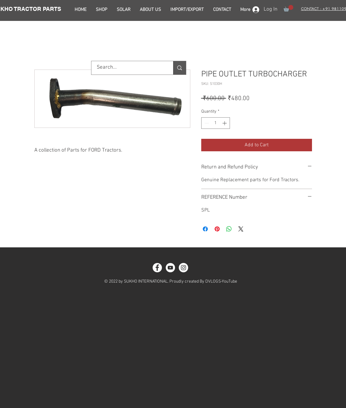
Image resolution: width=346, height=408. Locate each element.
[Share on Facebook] (205, 229)
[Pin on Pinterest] (217, 229)
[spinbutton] (215, 123)
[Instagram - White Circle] (183, 267)
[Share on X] (241, 229)
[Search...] (128, 68)
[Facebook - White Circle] (157, 267)
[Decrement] (206, 123)
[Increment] (225, 123)
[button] (288, 8)
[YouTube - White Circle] (170, 267)
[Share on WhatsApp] (229, 229)
